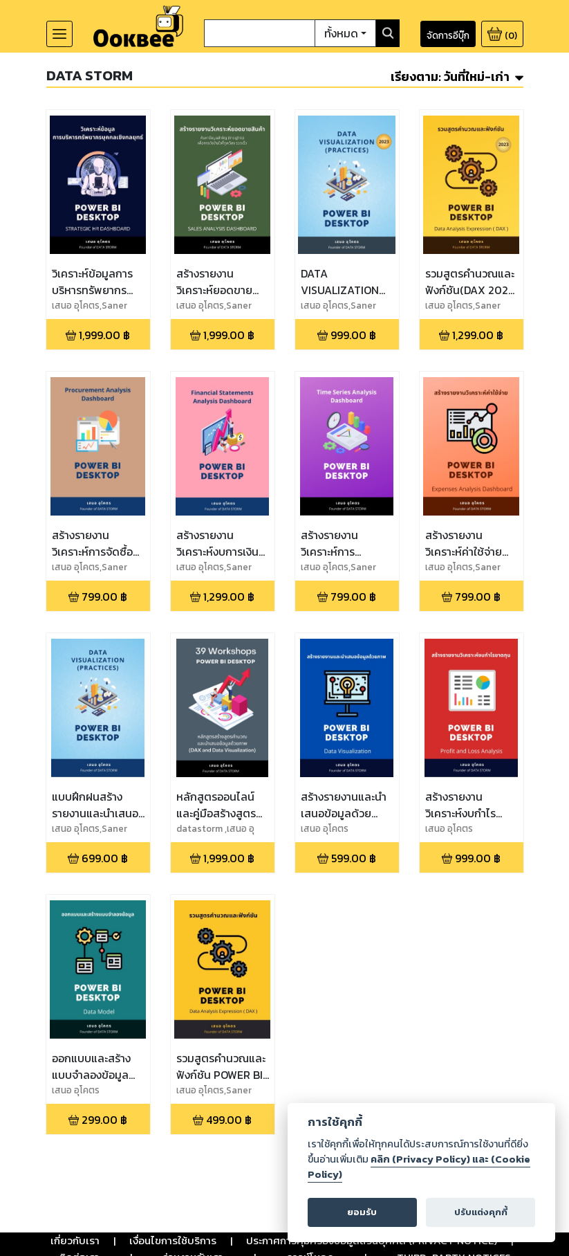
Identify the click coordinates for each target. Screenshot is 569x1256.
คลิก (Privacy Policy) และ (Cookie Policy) (419, 1166)
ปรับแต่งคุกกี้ (480, 1212)
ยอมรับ (362, 1212)
